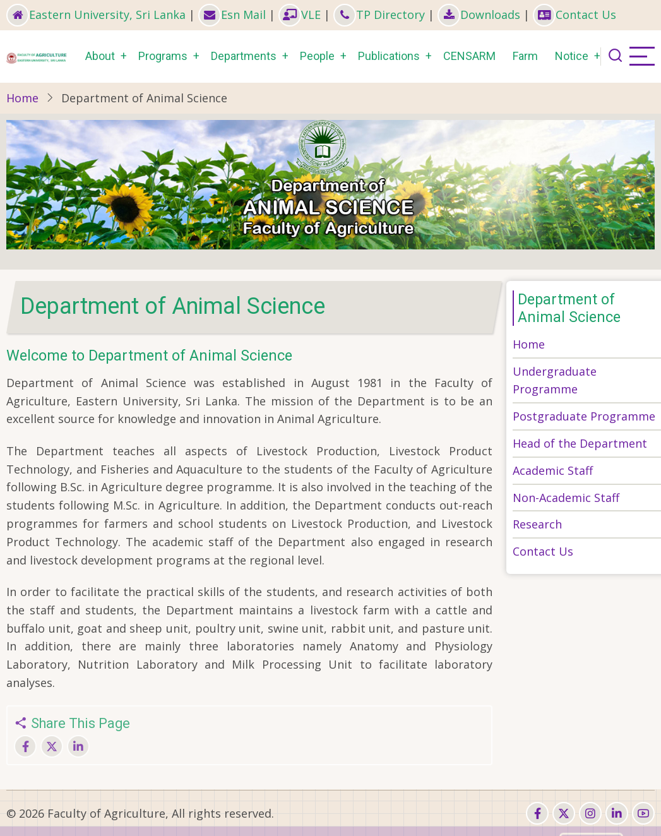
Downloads (479, 14)
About (100, 56)
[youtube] (643, 813)
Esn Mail (232, 14)
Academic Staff (553, 470)
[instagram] (590, 813)
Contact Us (574, 14)
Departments (244, 56)
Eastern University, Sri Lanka (96, 14)
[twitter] (563, 813)
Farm (525, 56)
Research (537, 524)
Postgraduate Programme (584, 416)
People (317, 56)
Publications (389, 56)
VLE (299, 14)
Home (22, 97)
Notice (571, 56)
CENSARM (469, 56)
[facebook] (537, 813)
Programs (163, 56)
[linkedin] (616, 813)
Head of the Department (580, 443)
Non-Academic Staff (566, 497)
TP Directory (379, 14)
